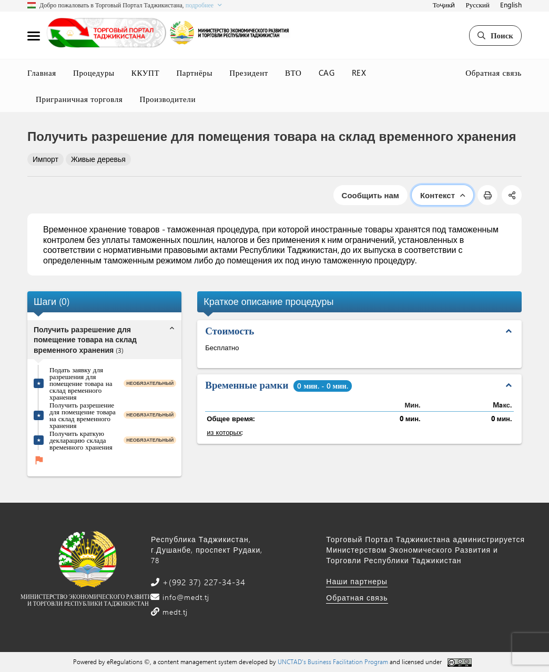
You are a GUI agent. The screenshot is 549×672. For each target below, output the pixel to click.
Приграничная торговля (79, 99)
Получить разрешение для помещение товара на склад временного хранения (82, 415)
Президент (248, 72)
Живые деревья (98, 159)
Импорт (45, 159)
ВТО (293, 72)
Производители (167, 99)
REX (359, 72)
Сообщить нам (370, 195)
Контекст (442, 195)
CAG (327, 72)
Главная (41, 72)
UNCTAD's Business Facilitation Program (333, 661)
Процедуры (94, 72)
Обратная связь (493, 72)
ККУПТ (145, 72)
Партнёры (194, 72)
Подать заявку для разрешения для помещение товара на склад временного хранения (80, 383)
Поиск (495, 35)
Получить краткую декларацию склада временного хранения (81, 440)
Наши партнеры (357, 581)
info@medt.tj (184, 597)
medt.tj (174, 612)
